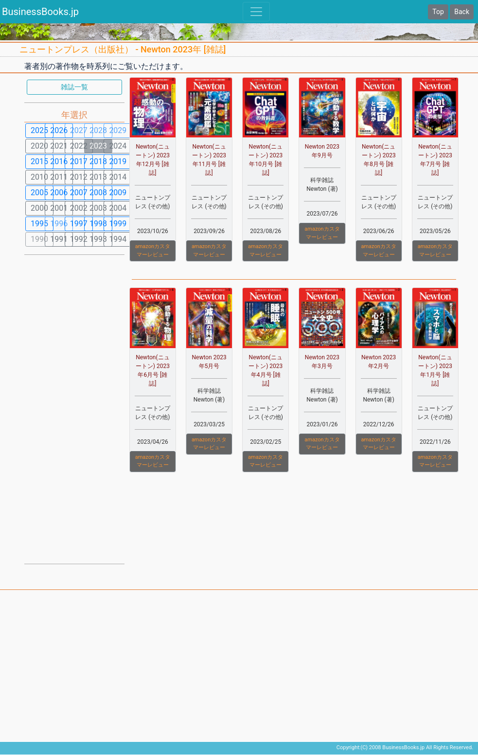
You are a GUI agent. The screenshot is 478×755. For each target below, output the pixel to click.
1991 (59, 239)
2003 (98, 208)
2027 (79, 130)
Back (461, 12)
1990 (39, 239)
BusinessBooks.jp (40, 11)
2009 (117, 192)
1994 (117, 239)
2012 (79, 177)
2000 (39, 208)
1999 (117, 223)
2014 (117, 177)
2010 (39, 177)
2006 (59, 192)
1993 (98, 239)
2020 (39, 146)
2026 (59, 130)
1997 (79, 223)
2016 (59, 161)
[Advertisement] (74, 408)
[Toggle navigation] (256, 11)
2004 (117, 208)
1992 (79, 239)
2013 (98, 177)
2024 (117, 146)
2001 (59, 208)
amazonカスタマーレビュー (152, 250)
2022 (79, 146)
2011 (59, 177)
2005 (39, 192)
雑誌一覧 (74, 87)
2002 (79, 208)
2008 (98, 192)
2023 (98, 146)
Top (438, 12)
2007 (79, 192)
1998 (98, 223)
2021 (59, 146)
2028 (98, 130)
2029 (117, 130)
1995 (39, 223)
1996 (59, 223)
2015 (39, 161)
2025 (39, 130)
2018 (98, 161)
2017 (79, 161)
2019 (117, 161)
